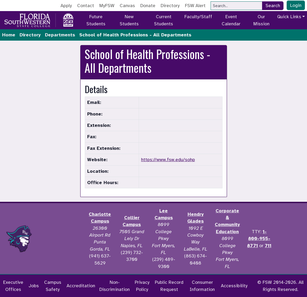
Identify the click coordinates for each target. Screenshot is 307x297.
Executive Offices (13, 285)
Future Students (95, 20)
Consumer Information (202, 285)
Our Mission (261, 20)
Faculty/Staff (198, 17)
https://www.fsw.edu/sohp (168, 159)
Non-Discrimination (114, 285)
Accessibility (234, 286)
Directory (170, 5)
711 (268, 245)
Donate (147, 5)
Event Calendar (231, 20)
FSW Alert (195, 5)
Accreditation (81, 286)
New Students (129, 20)
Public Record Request (169, 285)
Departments (60, 35)
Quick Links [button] (289, 17)
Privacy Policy (142, 285)
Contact (85, 5)
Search (273, 5)
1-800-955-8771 (258, 238)
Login (295, 5)
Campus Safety (52, 285)
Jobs (34, 286)
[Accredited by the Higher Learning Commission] (61, 239)
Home (8, 35)
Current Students (163, 20)
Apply (66, 5)
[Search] (236, 5)
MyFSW (106, 5)
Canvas (127, 5)
